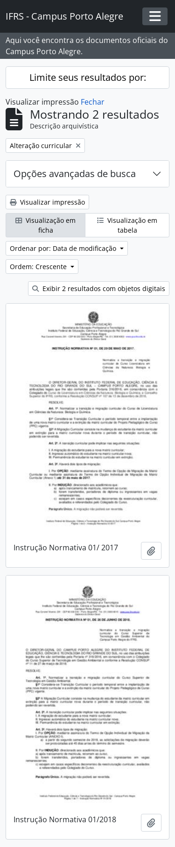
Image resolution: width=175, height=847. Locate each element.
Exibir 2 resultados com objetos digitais (98, 288)
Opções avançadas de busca (75, 173)
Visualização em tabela (127, 225)
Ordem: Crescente (39, 266)
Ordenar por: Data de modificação (64, 248)
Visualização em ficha (45, 225)
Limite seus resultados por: (87, 77)
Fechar (93, 102)
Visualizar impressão (47, 202)
